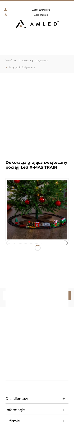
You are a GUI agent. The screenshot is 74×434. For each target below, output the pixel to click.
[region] (37, 113)
